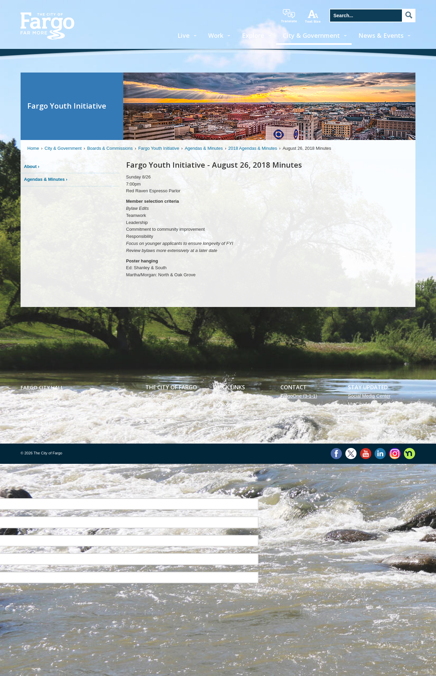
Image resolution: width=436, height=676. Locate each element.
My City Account (365, 404)
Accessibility (158, 396)
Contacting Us (295, 412)
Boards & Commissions (110, 148)
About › (31, 166)
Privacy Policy (160, 404)
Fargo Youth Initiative (158, 148)
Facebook (336, 453)
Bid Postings (226, 404)
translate (289, 16)
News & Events (381, 35)
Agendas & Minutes (204, 148)
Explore (253, 35)
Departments (293, 404)
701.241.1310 (36, 423)
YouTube (365, 453)
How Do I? (224, 428)
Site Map (154, 428)
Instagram (394, 453)
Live (184, 35)
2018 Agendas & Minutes (252, 148)
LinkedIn (380, 453)
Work (215, 35)
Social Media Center (369, 396)
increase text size (313, 16)
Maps (218, 420)
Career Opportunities (235, 412)
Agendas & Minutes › (45, 179)
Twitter (351, 453)
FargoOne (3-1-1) (298, 396)
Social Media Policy (165, 412)
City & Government (311, 35)
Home (33, 148)
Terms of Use (159, 420)
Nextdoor (409, 453)
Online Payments (231, 396)
